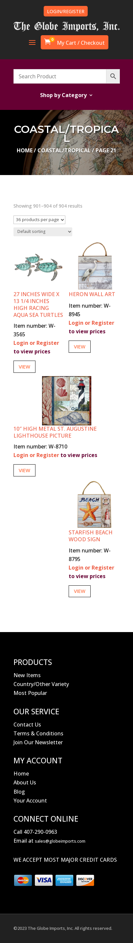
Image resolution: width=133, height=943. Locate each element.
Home (25, 150)
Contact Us (27, 724)
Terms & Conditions (38, 733)
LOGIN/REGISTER (65, 11)
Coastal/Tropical (64, 150)
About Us (24, 782)
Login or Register (36, 342)
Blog (19, 791)
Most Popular (30, 693)
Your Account (30, 800)
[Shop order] (42, 231)
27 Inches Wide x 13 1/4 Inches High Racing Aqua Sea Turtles (38, 304)
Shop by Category (63, 96)
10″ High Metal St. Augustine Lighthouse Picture (55, 432)
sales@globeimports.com (60, 841)
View (24, 366)
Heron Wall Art (92, 294)
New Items (27, 675)
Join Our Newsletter (38, 742)
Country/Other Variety (41, 684)
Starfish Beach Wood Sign (91, 536)
